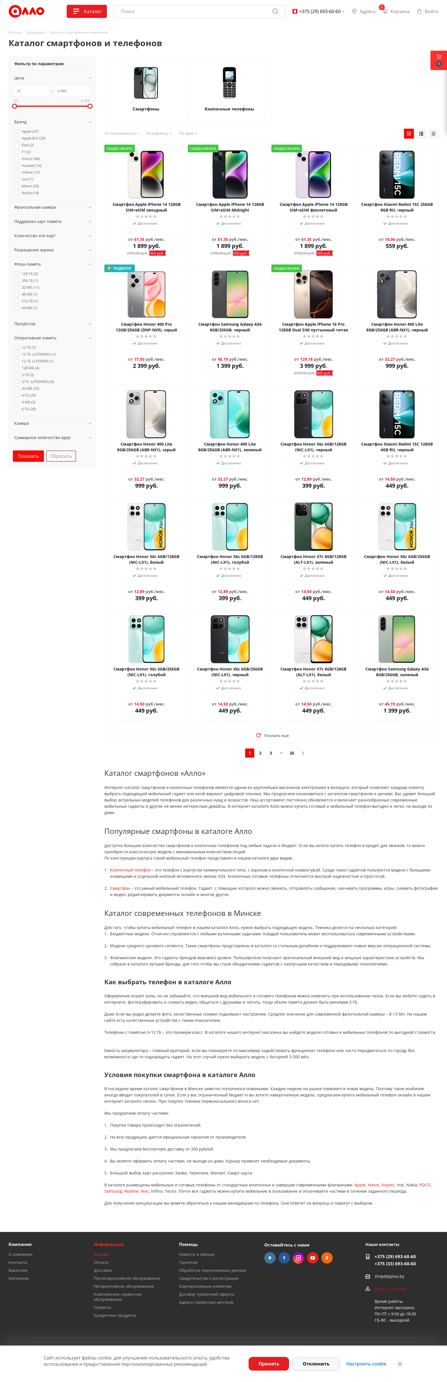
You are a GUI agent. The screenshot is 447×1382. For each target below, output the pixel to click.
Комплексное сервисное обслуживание (118, 1296)
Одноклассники (327, 1258)
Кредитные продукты (115, 1315)
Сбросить (61, 456)
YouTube (312, 1258)
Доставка (103, 1270)
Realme (131, 1191)
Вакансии (18, 1270)
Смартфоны (146, 109)
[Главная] (26, 11)
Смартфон (120, 888)
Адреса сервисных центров (206, 1302)
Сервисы (102, 1307)
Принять (269, 1364)
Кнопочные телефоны (229, 109)
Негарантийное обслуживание (124, 1286)
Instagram (298, 1258)
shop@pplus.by (389, 1276)
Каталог (101, 1254)
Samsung (113, 1191)
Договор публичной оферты (206, 1294)
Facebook (284, 1258)
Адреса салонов (390, 1288)
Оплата (101, 1262)
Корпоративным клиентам (205, 1286)
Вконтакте (270, 1258)
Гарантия (188, 1262)
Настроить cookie (366, 1364)
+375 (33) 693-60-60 (395, 1263)
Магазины (19, 1278)
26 (292, 753)
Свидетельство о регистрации (209, 1278)
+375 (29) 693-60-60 (395, 1256)
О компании (20, 1254)
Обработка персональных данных (212, 1270)
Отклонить (316, 1364)
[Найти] (275, 11)
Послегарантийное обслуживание (127, 1278)
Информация (109, 1244)
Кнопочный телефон (130, 870)
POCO (424, 1185)
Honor (373, 1185)
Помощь (188, 1244)
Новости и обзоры (197, 1254)
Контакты (18, 1262)
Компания (20, 1244)
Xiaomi (388, 1185)
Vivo (145, 1191)
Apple (359, 1185)
